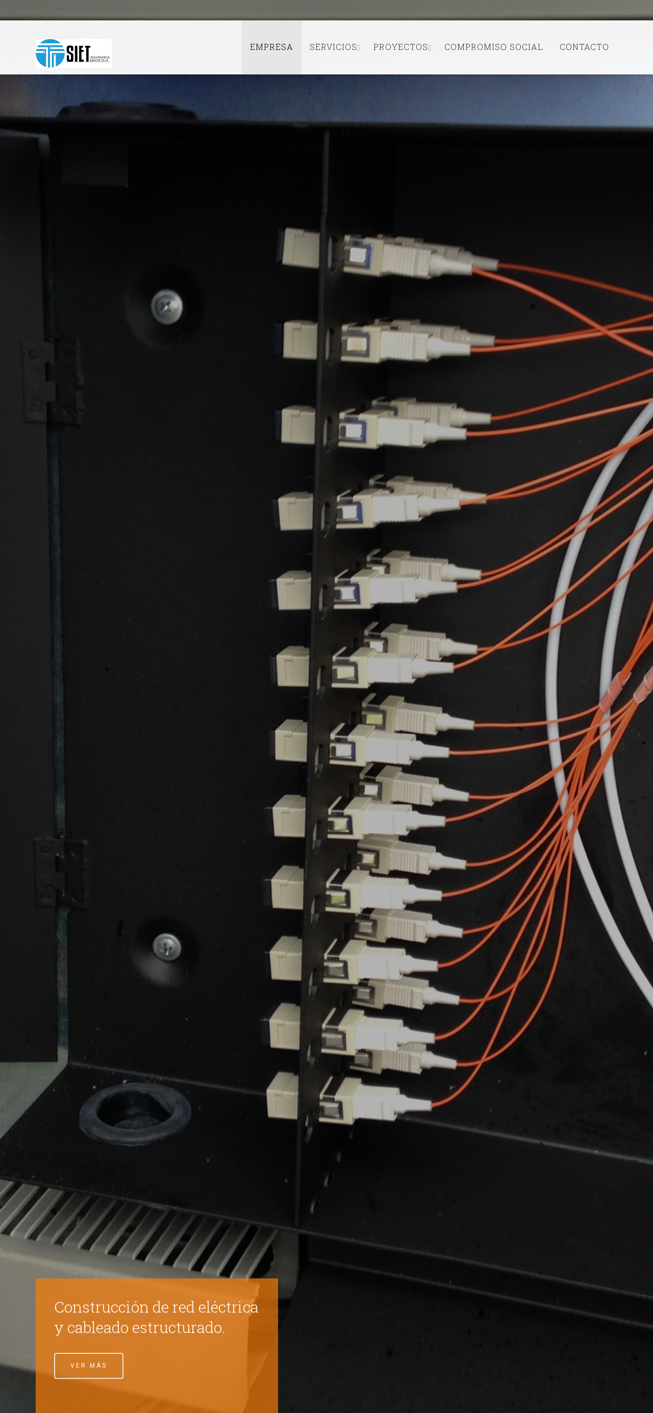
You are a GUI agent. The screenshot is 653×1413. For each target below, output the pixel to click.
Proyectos (400, 46)
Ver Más (88, 1366)
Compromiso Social (493, 46)
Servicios (333, 46)
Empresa (271, 46)
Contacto (584, 46)
